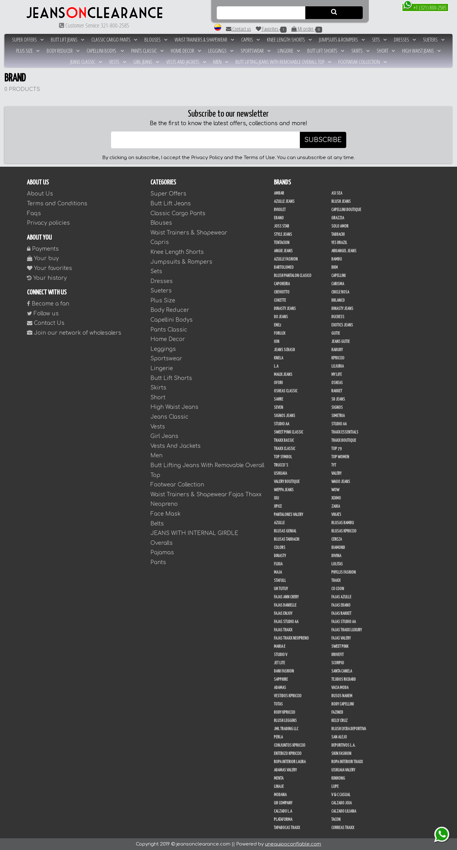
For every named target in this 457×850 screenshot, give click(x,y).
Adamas (280, 688)
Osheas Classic (285, 391)
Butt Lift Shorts (325, 50)
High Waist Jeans (421, 50)
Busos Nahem (341, 696)
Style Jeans (283, 234)
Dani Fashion (284, 671)
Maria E (279, 646)
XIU (276, 498)
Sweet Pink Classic (288, 432)
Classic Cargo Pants (114, 39)
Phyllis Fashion (343, 572)
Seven (278, 407)
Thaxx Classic (284, 449)
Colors (279, 547)
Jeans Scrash (284, 350)
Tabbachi (338, 234)
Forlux (279, 333)
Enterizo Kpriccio (287, 753)
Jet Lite (279, 663)
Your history (47, 278)
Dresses (405, 39)
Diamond (338, 547)
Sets (379, 39)
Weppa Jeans (284, 490)
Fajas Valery (341, 638)
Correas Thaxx (342, 828)
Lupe (335, 786)
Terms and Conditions (57, 204)
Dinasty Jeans (285, 308)
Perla (278, 737)
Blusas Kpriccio (343, 531)
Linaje (279, 786)
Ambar (279, 193)
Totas (278, 704)
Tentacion (281, 243)
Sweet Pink (339, 646)
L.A (276, 366)
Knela (278, 358)
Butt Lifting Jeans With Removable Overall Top (283, 61)
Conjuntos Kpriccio (289, 745)
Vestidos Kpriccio (287, 696)
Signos (337, 407)
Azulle (279, 523)
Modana (280, 795)
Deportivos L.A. (343, 745)
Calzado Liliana (343, 811)
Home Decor (186, 50)
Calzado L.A (283, 811)
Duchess (337, 317)
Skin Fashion (341, 753)
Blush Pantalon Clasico (292, 276)
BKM (334, 267)
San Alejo (339, 737)
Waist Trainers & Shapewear (204, 39)
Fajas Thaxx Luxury (346, 630)
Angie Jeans (283, 251)
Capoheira (282, 284)
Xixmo (336, 498)
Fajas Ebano (340, 605)
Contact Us (45, 323)
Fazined (337, 712)
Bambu (336, 259)
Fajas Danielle (285, 605)
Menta (278, 778)
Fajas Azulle (341, 597)
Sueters (434, 39)
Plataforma (283, 819)
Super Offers (28, 39)
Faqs (34, 213)
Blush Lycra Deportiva (348, 729)
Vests (117, 61)
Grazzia (337, 218)
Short (386, 50)
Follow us (43, 314)
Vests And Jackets (186, 61)
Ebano (279, 218)
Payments (43, 249)
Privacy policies (48, 223)
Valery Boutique (287, 482)
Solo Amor (339, 226)
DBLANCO (338, 300)
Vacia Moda (339, 688)
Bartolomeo (284, 267)
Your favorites (49, 268)
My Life (336, 374)
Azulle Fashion (286, 259)
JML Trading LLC (286, 729)
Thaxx (336, 580)
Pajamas (162, 553)
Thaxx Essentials (344, 432)
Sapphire (281, 679)
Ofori (278, 383)
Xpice (278, 506)
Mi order (306, 29)
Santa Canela (341, 671)
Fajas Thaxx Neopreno (291, 638)
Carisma (337, 284)
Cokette (280, 300)
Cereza (336, 539)
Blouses (156, 39)
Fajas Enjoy (283, 613)
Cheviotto (281, 292)
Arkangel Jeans (343, 251)
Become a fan (48, 304)
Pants (158, 562)
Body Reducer (63, 50)
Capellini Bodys (105, 50)
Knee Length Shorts (289, 39)
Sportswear (256, 50)
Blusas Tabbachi (286, 539)
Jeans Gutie (340, 341)
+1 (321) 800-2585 (425, 7)
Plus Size (28, 50)
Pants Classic (147, 50)
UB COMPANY (283, 803)
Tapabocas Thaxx (287, 828)
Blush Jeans (341, 201)
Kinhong (338, 778)
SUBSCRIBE (323, 140)
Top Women (340, 457)
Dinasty (280, 556)
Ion (276, 341)
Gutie (335, 333)
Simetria (338, 416)
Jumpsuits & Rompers (342, 39)
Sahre (278, 399)
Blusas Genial (285, 531)
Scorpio (337, 663)
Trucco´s (281, 465)
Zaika (335, 506)
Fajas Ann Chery (286, 597)
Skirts (360, 50)
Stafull (280, 580)
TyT (333, 465)
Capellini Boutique (346, 210)
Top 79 (336, 449)
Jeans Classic (86, 61)
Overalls (161, 543)
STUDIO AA (339, 424)
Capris (250, 39)
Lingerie (289, 50)
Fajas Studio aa (343, 622)
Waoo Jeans (340, 482)
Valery (336, 473)
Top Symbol (283, 457)
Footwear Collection (362, 61)
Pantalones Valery (288, 514)
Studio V (280, 655)
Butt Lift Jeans (67, 39)
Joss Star (281, 226)
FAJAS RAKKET (341, 613)
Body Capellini (342, 704)
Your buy (43, 258)
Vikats (336, 514)
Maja (278, 572)
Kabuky (337, 350)
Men (220, 61)
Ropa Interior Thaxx (347, 762)
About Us (40, 194)
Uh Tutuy (281, 589)
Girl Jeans (146, 61)
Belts (157, 524)
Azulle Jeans (284, 201)
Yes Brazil (339, 243)
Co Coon (337, 589)
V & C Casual (340, 795)
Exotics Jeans (342, 325)
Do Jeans (281, 317)
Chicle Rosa (340, 292)
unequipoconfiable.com (293, 844)
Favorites (271, 29)
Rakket (336, 391)
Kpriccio (337, 358)
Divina (336, 556)
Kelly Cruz (339, 720)
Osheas (337, 383)
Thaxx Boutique (343, 440)
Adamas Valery (285, 770)
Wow (335, 490)
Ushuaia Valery (343, 770)
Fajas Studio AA (286, 622)
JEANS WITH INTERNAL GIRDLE (194, 533)
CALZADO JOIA (341, 803)
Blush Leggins (285, 720)
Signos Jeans (284, 416)
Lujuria (337, 366)
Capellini (338, 276)
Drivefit (337, 655)
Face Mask (165, 514)
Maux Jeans (283, 374)
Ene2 (277, 325)
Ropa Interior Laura (290, 762)
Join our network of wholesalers (74, 333)
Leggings (221, 50)
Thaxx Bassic (284, 440)
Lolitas (337, 564)
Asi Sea (336, 193)
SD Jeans (338, 399)
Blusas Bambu (342, 523)
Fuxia (278, 564)
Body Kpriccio (284, 712)
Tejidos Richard (343, 679)
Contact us (238, 28)
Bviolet (280, 210)
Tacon (336, 819)
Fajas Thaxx (283, 630)
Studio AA (281, 424)
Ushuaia (280, 473)
